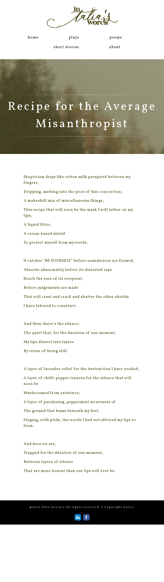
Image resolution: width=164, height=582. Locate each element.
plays (74, 37)
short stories (66, 47)
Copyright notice (119, 507)
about (115, 47)
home (33, 37)
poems (115, 37)
